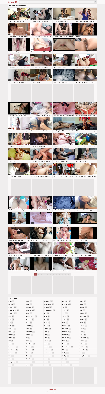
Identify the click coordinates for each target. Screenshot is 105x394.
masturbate (48, 350)
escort (29, 304)
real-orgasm (66, 338)
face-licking (30, 310)
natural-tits (66, 301)
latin (47, 335)
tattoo (83, 304)
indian (29, 356)
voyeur (83, 335)
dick (11, 356)
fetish (29, 322)
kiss (46, 319)
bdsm (11, 326)
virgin (82, 332)
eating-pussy (13, 362)
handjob (30, 347)
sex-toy (65, 353)
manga (47, 344)
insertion (30, 359)
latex (46, 332)
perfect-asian (66, 332)
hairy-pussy (30, 344)
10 (62, 274)
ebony (11, 365)
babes (11, 319)
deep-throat (13, 350)
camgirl (11, 332)
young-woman (85, 356)
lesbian (47, 341)
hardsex (29, 353)
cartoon (11, 335)
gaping (29, 335)
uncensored (84, 316)
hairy (29, 341)
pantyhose (66, 326)
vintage (83, 329)
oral (64, 307)
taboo (83, 301)
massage (48, 347)
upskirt (83, 322)
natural (47, 365)
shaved (65, 362)
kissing (47, 322)
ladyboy (47, 329)
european (30, 307)
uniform (83, 319)
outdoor (65, 319)
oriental (65, 316)
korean (47, 326)
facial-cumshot (31, 316)
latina (47, 338)
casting (11, 338)
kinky (46, 316)
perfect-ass (66, 335)
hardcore (30, 350)
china (11, 344)
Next (69, 274)
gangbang (30, 332)
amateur (12, 307)
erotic (29, 301)
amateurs (12, 313)
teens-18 (83, 307)
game (29, 329)
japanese (48, 307)
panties (65, 322)
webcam (83, 341)
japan (29, 365)
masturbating (49, 353)
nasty (47, 362)
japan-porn (48, 301)
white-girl (84, 350)
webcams (83, 344)
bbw (10, 322)
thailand (83, 313)
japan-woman (49, 304)
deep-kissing (13, 347)
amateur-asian (13, 310)
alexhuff (11, 304)
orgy (65, 313)
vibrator (83, 326)
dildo (11, 359)
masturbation (49, 356)
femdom (30, 319)
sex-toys (65, 356)
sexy (64, 359)
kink (46, 313)
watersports (84, 338)
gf (28, 338)
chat (10, 341)
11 (65, 274)
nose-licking (66, 304)
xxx (82, 353)
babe (11, 316)
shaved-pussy (67, 365)
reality (65, 341)
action (11, 301)
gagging (29, 326)
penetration (66, 329)
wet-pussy (84, 347)
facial (29, 313)
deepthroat (12, 353)
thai (82, 310)
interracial (30, 362)
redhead (65, 344)
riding (65, 350)
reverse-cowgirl (67, 347)
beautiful (12, 329)
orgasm (65, 310)
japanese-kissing (49, 310)
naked (47, 359)
